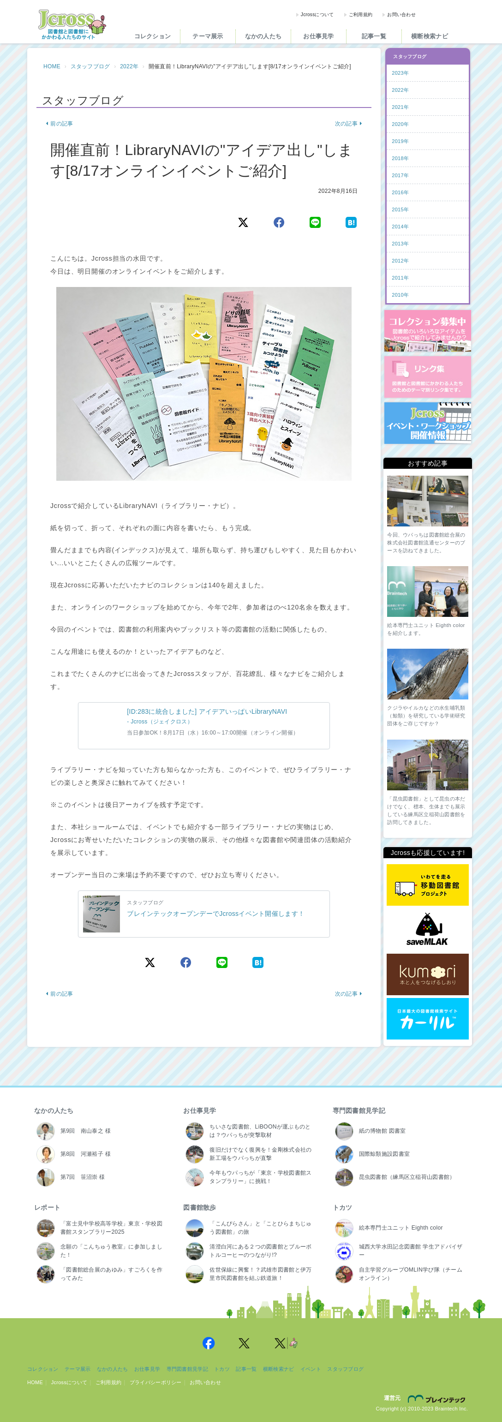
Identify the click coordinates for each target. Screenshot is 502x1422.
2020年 (400, 124)
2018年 (400, 158)
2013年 (400, 243)
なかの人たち (263, 36)
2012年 (400, 260)
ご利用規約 (360, 14)
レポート (47, 1207)
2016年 (400, 192)
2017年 (400, 175)
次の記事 (348, 123)
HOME (51, 66)
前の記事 (59, 123)
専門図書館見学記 (359, 1110)
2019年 (400, 141)
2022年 (129, 66)
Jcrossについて (317, 14)
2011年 (400, 278)
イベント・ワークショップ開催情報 (427, 423)
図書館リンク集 (427, 377)
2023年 (400, 73)
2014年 (400, 226)
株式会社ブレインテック (438, 1398)
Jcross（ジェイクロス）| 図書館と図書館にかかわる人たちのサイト (72, 24)
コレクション (152, 36)
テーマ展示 (207, 36)
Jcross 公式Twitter (244, 1343)
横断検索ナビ (429, 36)
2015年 (400, 209)
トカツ (343, 1207)
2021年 (400, 107)
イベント (310, 1369)
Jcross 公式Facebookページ (208, 1343)
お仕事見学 (318, 36)
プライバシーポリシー (156, 1382)
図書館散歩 (199, 1207)
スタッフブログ (90, 66)
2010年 (400, 295)
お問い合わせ (401, 14)
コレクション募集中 (427, 331)
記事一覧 (374, 36)
